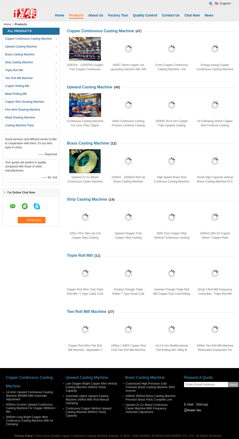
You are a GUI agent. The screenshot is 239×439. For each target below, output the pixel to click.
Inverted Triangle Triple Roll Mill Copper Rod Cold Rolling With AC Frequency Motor (171, 294)
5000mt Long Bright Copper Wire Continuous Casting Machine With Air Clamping (29, 420)
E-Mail (189, 404)
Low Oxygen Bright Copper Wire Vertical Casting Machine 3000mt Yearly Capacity (91, 387)
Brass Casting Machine (19, 54)
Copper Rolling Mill (17, 86)
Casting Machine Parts (19, 125)
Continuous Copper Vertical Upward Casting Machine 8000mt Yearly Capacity (88, 412)
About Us (95, 15)
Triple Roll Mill (14, 70)
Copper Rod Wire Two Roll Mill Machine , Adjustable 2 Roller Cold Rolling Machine (85, 350)
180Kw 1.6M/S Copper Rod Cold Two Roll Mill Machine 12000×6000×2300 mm (128, 350)
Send (233, 384)
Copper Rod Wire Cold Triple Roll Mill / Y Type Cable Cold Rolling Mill (85, 294)
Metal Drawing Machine (20, 117)
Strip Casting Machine (19, 62)
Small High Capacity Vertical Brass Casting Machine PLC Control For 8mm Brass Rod (215, 181)
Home (59, 15)
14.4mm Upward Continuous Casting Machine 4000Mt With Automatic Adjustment (29, 396)
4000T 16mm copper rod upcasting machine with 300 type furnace (128, 69)
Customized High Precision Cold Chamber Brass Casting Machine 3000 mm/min (150, 387)
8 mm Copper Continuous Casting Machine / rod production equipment (171, 69)
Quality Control (145, 15)
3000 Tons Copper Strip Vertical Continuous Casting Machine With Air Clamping (171, 238)
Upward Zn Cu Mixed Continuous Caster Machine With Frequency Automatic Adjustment (146, 408)
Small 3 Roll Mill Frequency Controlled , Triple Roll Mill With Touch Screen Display (215, 294)
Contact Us (170, 15)
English (225, 3)
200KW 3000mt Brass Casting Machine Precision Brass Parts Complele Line (150, 397)
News (209, 15)
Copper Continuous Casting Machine (28, 38)
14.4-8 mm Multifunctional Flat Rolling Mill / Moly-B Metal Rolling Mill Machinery (171, 350)
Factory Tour (118, 15)
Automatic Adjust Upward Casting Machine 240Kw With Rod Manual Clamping (87, 399)
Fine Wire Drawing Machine (22, 109)
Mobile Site (192, 410)
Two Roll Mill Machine (19, 78)
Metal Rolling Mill (16, 94)
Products (76, 15)
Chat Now (192, 15)
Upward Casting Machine (21, 46)
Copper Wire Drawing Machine (24, 101)
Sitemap (202, 404)
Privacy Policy (24, 436)
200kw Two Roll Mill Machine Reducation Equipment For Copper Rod (214, 350)
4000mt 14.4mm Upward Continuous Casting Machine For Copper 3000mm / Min (31, 408)
